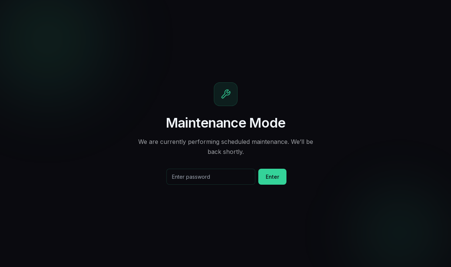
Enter (272, 177)
